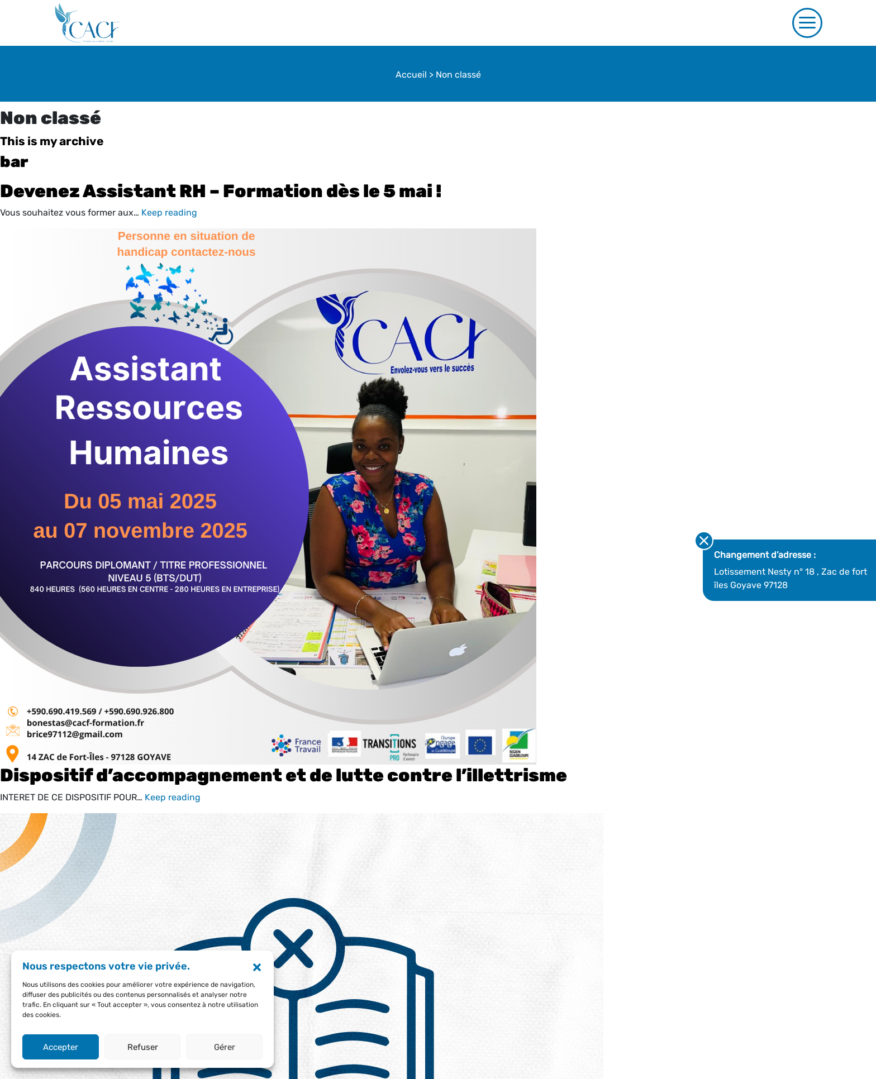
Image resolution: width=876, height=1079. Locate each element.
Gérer (224, 1047)
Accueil (411, 74)
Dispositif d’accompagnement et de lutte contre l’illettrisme (283, 775)
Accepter (60, 1047)
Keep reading (169, 212)
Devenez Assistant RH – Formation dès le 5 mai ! (221, 191)
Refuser (142, 1047)
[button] (257, 966)
